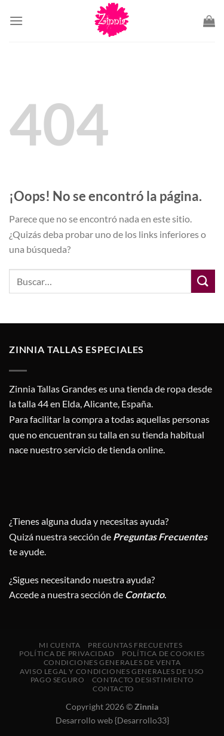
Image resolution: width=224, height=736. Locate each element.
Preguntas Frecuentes (160, 536)
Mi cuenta (60, 645)
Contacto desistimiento (143, 679)
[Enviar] (203, 281)
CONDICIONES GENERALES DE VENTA (112, 662)
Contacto (113, 688)
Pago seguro (57, 679)
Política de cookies (163, 653)
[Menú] (16, 20)
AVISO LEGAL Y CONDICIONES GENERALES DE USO (112, 671)
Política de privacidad (66, 653)
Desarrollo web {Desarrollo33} (112, 720)
